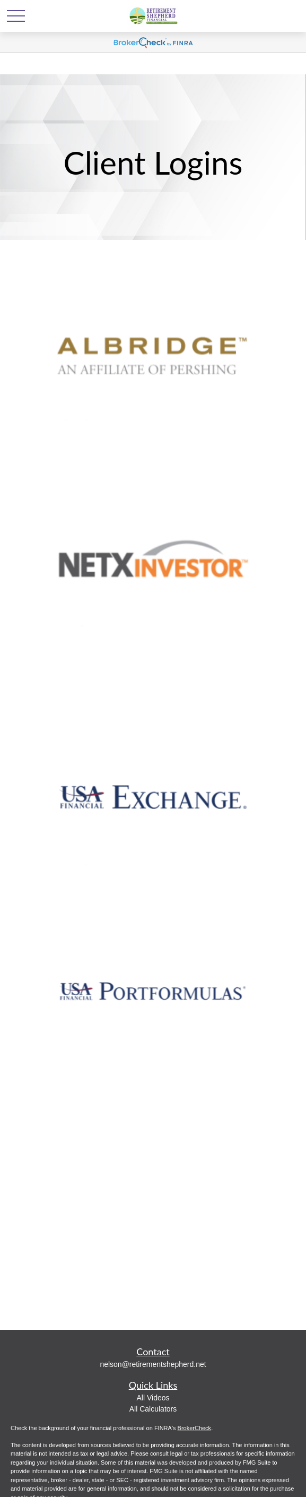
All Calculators (153, 1409)
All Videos (152, 1397)
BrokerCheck (195, 1428)
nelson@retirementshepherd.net (153, 1364)
